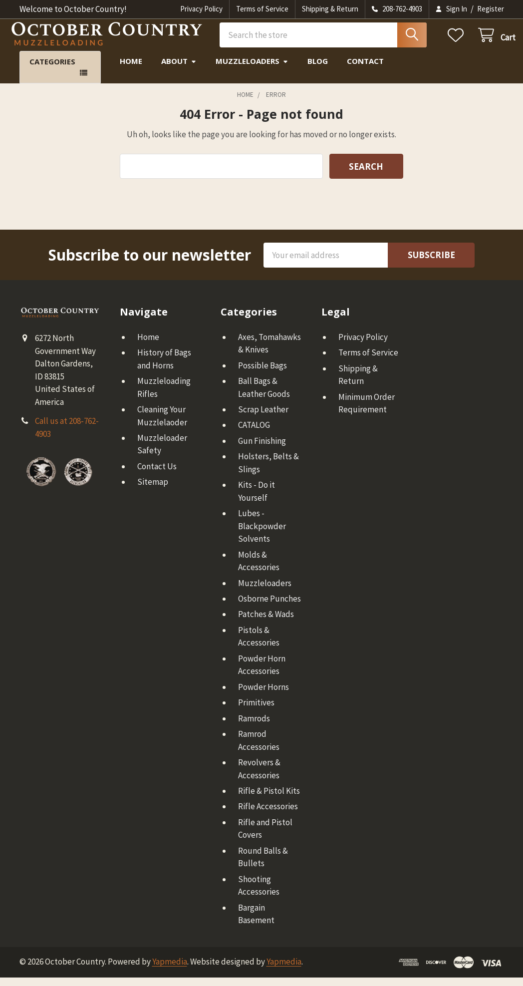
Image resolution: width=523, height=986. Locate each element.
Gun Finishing (262, 449)
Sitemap (152, 490)
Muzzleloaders (252, 70)
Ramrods (254, 726)
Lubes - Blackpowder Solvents (262, 534)
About (179, 70)
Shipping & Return (330, 8)
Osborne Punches (269, 607)
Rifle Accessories (268, 815)
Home (131, 70)
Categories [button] (52, 70)
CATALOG (254, 433)
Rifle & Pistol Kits (269, 799)
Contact (365, 70)
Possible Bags (262, 373)
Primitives (256, 710)
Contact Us (157, 474)
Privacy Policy (201, 8)
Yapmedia (169, 970)
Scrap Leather (263, 417)
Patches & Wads (266, 623)
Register (490, 8)
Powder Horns (263, 695)
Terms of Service (262, 8)
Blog (317, 70)
